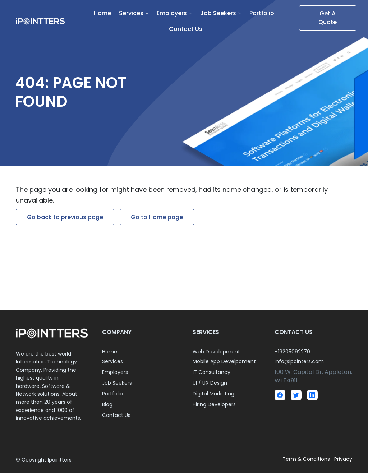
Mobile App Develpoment (224, 361)
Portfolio (261, 13)
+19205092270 (292, 351)
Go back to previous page (65, 217)
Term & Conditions (306, 459)
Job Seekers (218, 13)
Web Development (216, 351)
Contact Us (185, 29)
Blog (107, 404)
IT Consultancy (211, 372)
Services (131, 13)
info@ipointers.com (299, 361)
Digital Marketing (213, 393)
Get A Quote (327, 17)
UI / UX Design (210, 382)
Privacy (343, 459)
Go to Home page (157, 217)
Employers (172, 13)
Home (102, 13)
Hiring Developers (214, 404)
